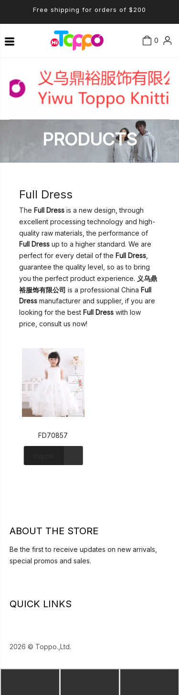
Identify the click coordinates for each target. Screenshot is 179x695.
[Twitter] (30, 585)
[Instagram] (48, 585)
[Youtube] (39, 585)
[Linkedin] (12, 585)
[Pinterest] (57, 585)
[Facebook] (21, 585)
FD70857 (53, 435)
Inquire (39, 455)
